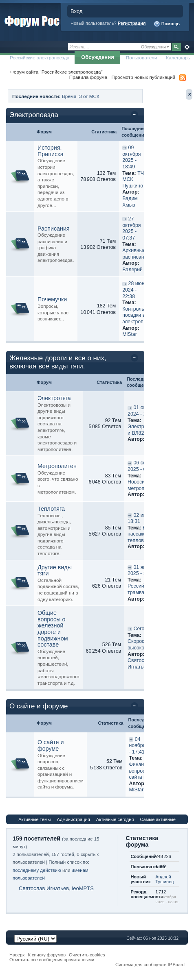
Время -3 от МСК (80, 96)
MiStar (129, 334)
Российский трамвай (141, 589)
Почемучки (52, 299)
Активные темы (34, 819)
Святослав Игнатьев (140, 664)
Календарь (178, 57)
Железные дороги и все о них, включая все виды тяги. (57, 362)
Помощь (167, 24)
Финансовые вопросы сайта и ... (143, 771)
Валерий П (135, 269)
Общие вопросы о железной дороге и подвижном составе (52, 629)
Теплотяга (51, 508)
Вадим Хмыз (130, 202)
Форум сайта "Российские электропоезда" (56, 71)
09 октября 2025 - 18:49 (131, 157)
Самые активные (157, 819)
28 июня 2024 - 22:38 (134, 290)
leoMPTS (82, 888)
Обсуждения (97, 57)
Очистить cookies (87, 954)
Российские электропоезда (39, 57)
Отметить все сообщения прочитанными (51, 959)
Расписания (53, 228)
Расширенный (187, 47)
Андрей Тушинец (164, 879)
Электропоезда (33, 115)
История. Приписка (50, 150)
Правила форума (88, 77)
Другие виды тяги (54, 570)
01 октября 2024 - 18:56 (143, 411)
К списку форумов (47, 954)
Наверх (17, 954)
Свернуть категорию (136, 115)
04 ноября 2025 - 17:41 (143, 745)
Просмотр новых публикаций (143, 77)
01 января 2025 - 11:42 (142, 570)
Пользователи (141, 57)
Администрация (73, 819)
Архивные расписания (136, 254)
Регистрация (132, 23)
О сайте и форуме (38, 706)
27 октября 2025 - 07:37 (131, 228)
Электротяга (54, 398)
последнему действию (37, 870)
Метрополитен (57, 466)
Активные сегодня (115, 819)
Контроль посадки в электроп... (135, 315)
